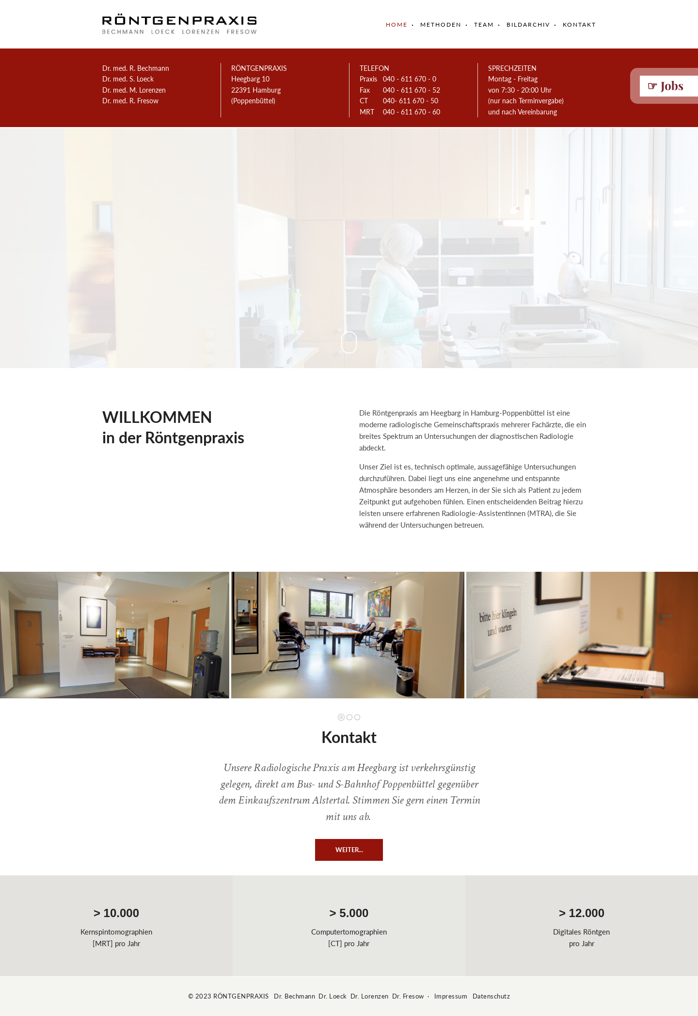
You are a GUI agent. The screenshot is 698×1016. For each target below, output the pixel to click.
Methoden (440, 24)
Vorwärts (675, 642)
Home (397, 24)
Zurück (20, 642)
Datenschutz (491, 996)
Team (484, 24)
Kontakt (579, 24)
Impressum (451, 996)
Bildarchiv (528, 24)
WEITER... (349, 850)
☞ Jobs (665, 85)
